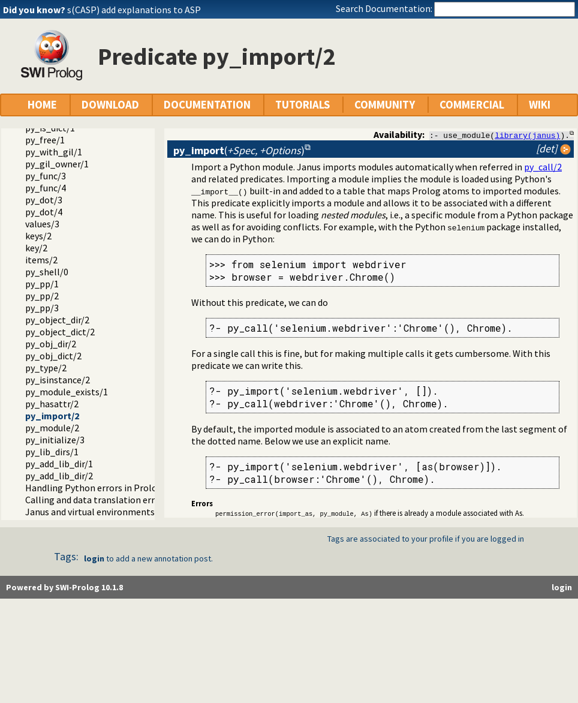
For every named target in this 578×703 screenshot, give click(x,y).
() (239, 150)
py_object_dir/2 (57, 320)
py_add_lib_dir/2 (59, 476)
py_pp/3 (42, 308)
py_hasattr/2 (52, 404)
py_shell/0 (46, 272)
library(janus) (527, 135)
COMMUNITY (384, 105)
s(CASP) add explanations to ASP (134, 10)
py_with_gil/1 (53, 152)
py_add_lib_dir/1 (59, 464)
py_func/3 (45, 176)
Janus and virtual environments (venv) (103, 512)
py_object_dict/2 (60, 332)
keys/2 (38, 236)
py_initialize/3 (55, 440)
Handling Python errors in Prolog (93, 488)
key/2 (36, 248)
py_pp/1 (42, 284)
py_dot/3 (43, 200)
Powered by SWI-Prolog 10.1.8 (64, 587)
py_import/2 (52, 416)
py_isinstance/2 (57, 380)
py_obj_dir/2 (50, 344)
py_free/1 (45, 140)
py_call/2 (543, 167)
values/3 (42, 224)
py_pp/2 (42, 296)
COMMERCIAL (471, 105)
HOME (42, 105)
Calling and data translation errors (96, 500)
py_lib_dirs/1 (52, 452)
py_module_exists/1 (66, 392)
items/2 (41, 260)
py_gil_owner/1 (57, 164)
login (94, 558)
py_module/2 (52, 428)
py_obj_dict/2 (53, 356)
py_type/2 (46, 368)
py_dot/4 (43, 212)
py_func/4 (45, 188)
